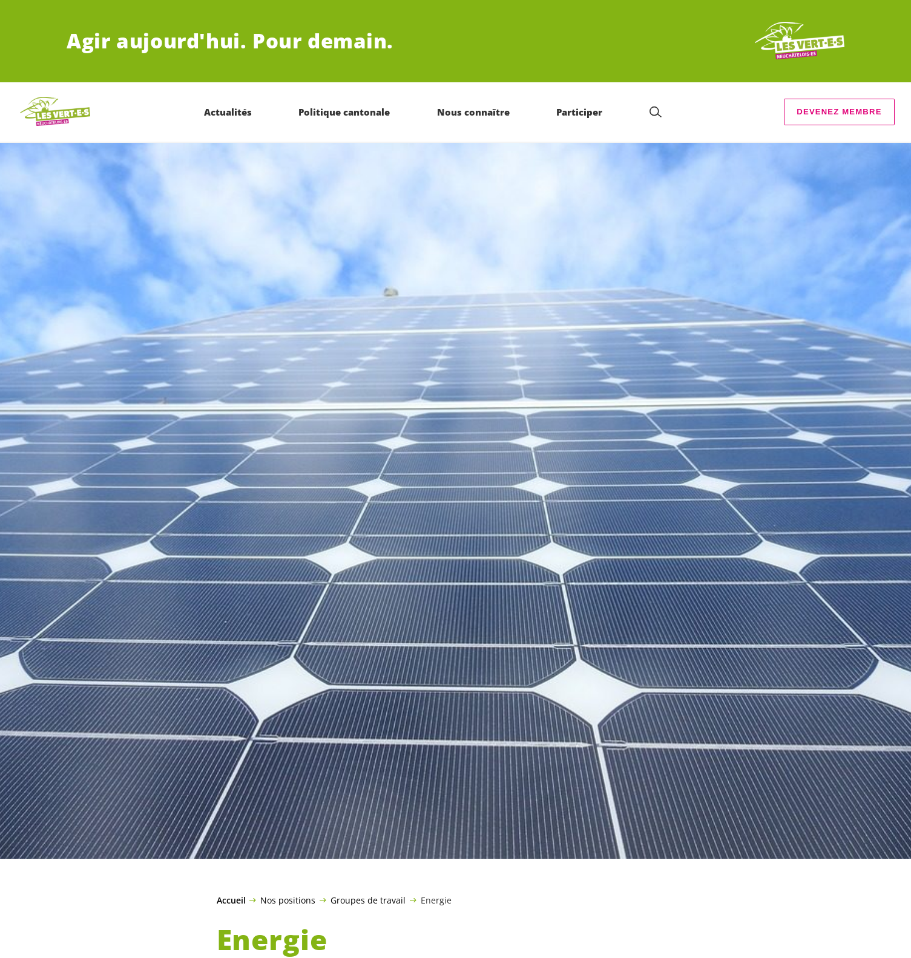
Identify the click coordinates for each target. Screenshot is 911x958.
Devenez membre (839, 111)
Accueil (231, 900)
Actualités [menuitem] (228, 112)
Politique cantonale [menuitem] (344, 112)
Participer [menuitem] (579, 112)
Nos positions (287, 900)
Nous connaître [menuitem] (473, 112)
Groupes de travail (368, 900)
